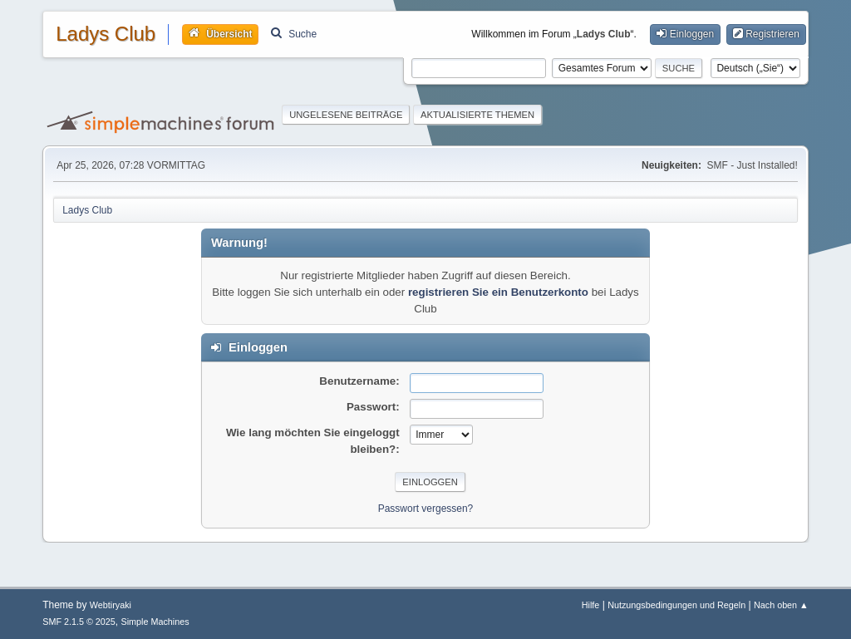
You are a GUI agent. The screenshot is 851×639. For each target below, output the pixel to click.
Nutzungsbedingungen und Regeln (676, 605)
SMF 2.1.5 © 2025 (79, 622)
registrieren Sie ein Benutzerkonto (498, 292)
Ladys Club (105, 34)
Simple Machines (155, 622)
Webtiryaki (110, 605)
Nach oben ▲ (781, 605)
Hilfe (591, 605)
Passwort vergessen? (426, 508)
